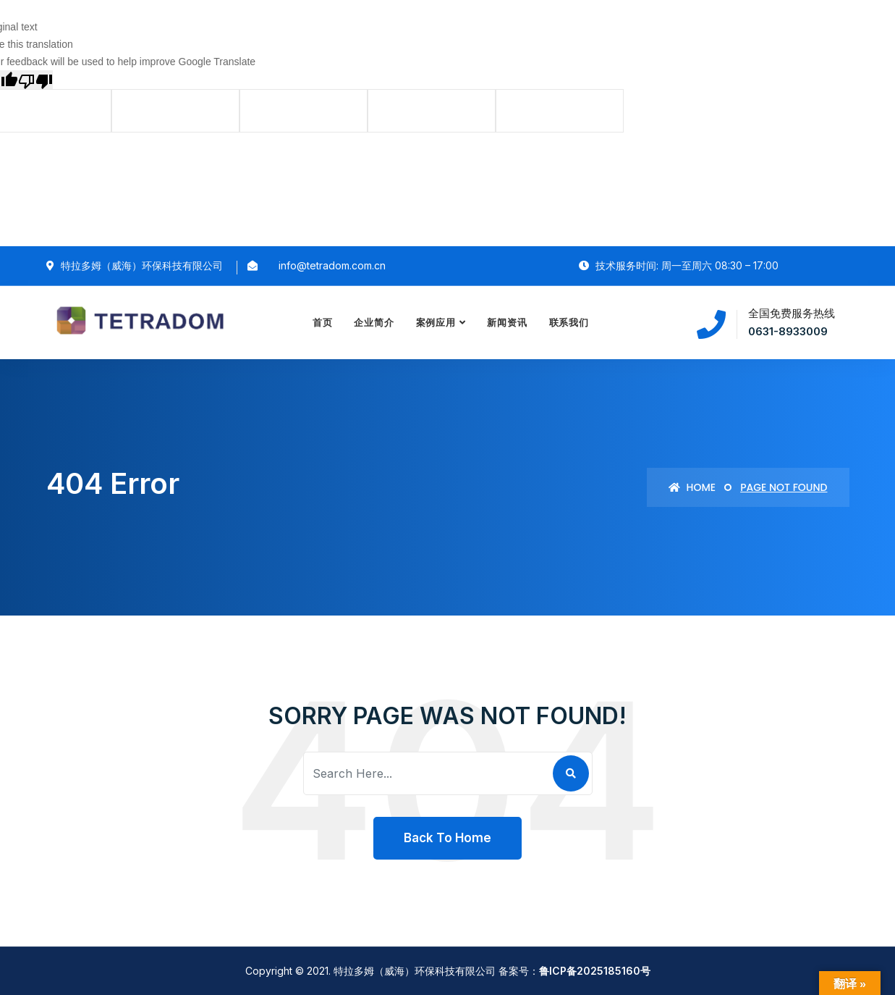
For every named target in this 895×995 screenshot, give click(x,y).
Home (692, 487)
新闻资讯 (507, 322)
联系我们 (569, 322)
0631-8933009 (788, 331)
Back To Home (447, 838)
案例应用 (436, 322)
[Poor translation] (35, 79)
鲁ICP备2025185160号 (594, 971)
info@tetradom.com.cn (332, 265)
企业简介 (374, 322)
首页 (323, 322)
